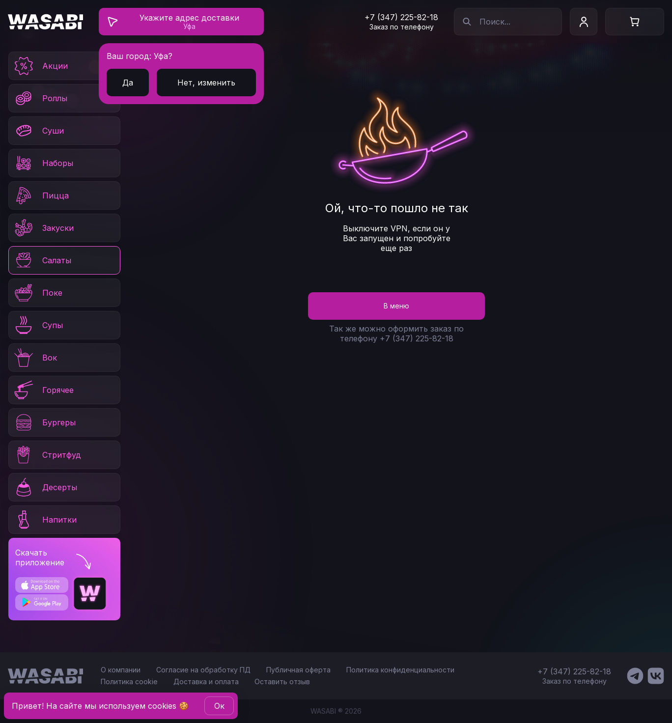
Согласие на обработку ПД (203, 670)
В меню (396, 306)
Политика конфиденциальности (400, 670)
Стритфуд (47, 455)
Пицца (41, 195)
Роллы (40, 98)
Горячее (43, 390)
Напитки (45, 519)
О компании (120, 670)
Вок (35, 357)
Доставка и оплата (206, 681)
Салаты (42, 260)
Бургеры (44, 422)
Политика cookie (129, 681)
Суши (38, 130)
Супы (38, 325)
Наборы (43, 163)
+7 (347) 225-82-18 (401, 17)
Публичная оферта (298, 670)
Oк (219, 706)
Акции (40, 66)
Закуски (43, 228)
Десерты (45, 487)
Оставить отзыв (282, 681)
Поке (37, 293)
